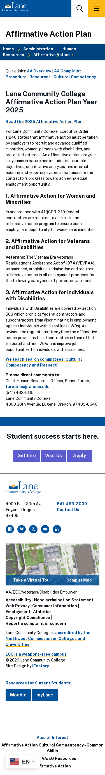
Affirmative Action (51, 55)
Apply (79, 455)
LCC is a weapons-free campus (36, 654)
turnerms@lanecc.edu (28, 386)
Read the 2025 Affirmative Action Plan (44, 121)
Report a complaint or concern (36, 623)
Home (8, 49)
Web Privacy (18, 606)
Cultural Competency (74, 77)
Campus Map (79, 580)
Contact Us (68, 509)
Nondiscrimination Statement (64, 600)
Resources (40, 77)
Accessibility (18, 600)
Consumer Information (54, 606)
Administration (38, 49)
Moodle (18, 695)
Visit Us (53, 455)
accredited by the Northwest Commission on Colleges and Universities (48, 638)
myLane (44, 695)
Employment (18, 611)
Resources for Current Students (38, 683)
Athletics (42, 611)
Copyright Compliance (28, 617)
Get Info (26, 455)
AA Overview (39, 71)
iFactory (40, 666)
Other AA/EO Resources (52, 758)
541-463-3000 (72, 504)
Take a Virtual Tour (32, 580)
